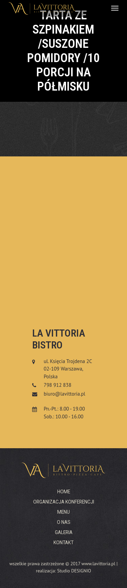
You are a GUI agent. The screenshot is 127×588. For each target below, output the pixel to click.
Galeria (63, 532)
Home (63, 491)
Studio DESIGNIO (74, 571)
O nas (63, 522)
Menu (63, 512)
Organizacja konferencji (63, 502)
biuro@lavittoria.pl (64, 394)
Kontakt (63, 542)
